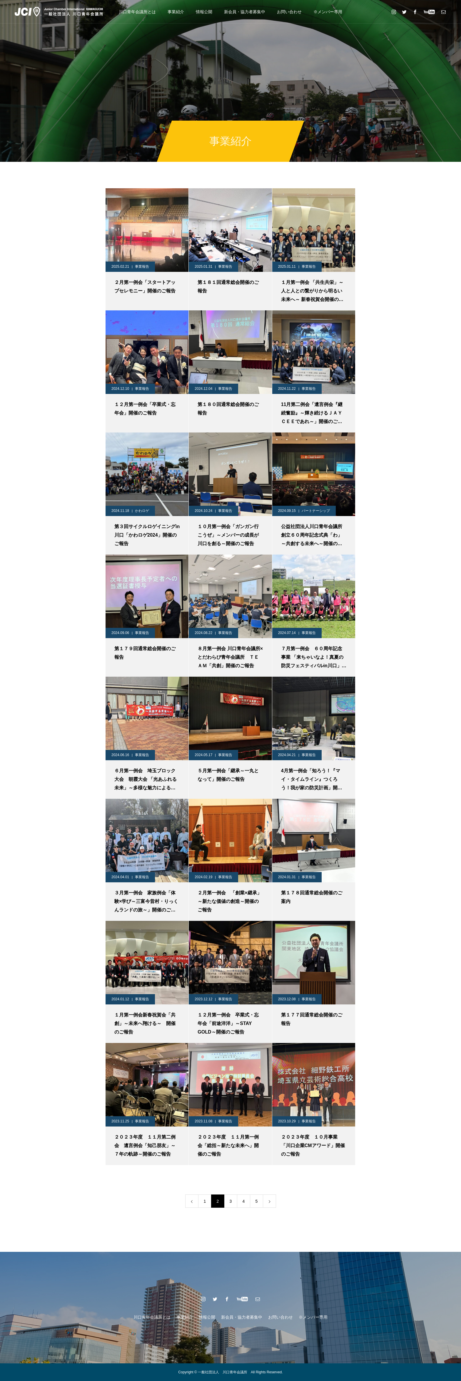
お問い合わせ (289, 11)
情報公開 (204, 11)
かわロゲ (142, 511)
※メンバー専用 (327, 11)
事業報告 (142, 266)
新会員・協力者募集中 (244, 11)
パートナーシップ (316, 511)
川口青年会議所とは (137, 11)
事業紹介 (176, 11)
